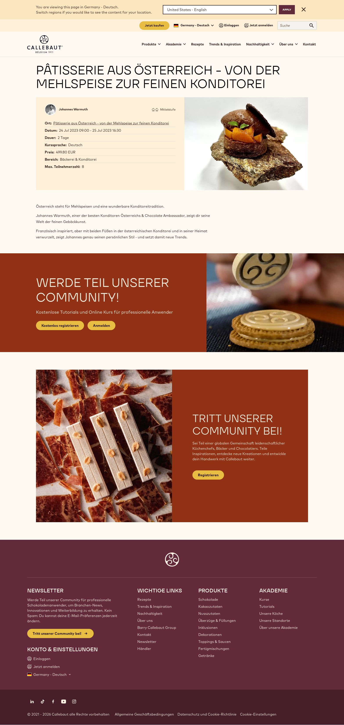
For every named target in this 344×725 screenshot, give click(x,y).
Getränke (206, 655)
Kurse (264, 599)
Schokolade (208, 599)
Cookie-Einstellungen (258, 714)
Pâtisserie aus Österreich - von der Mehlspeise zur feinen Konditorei (111, 123)
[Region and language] (220, 9)
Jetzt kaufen (154, 25)
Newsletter (146, 641)
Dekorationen (210, 634)
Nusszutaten (209, 613)
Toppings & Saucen (214, 641)
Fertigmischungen (213, 648)
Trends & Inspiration (225, 44)
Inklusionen (208, 627)
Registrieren (208, 475)
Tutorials (266, 606)
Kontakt (309, 44)
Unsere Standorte (274, 620)
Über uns (145, 620)
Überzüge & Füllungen (217, 620)
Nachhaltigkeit (149, 613)
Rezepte (197, 44)
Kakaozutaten (210, 606)
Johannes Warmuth (73, 109)
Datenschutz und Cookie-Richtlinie (206, 714)
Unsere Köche (271, 613)
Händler (144, 648)
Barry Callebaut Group (156, 627)
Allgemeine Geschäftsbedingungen (144, 714)
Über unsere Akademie (278, 627)
